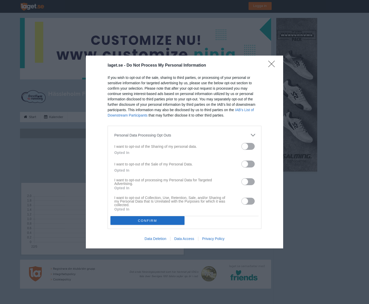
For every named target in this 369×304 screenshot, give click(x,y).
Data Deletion (155, 239)
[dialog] (184, 152)
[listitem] (184, 135)
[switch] (248, 146)
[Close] (273, 65)
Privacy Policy (213, 239)
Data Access (184, 239)
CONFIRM (147, 221)
